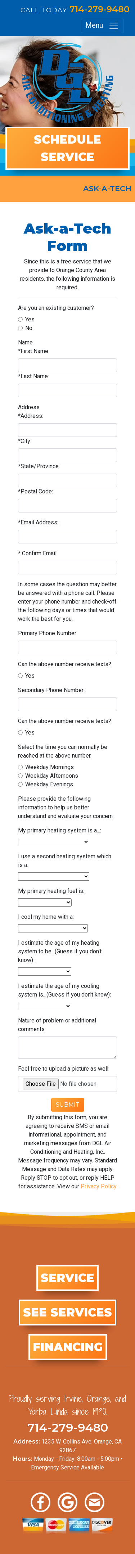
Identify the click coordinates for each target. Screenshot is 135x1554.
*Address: (30, 415)
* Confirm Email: (38, 553)
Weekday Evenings (49, 784)
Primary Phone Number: (47, 633)
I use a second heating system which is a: (64, 860)
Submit (68, 1104)
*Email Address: (38, 522)
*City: (24, 441)
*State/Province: (39, 466)
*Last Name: (33, 376)
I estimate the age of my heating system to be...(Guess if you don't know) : (60, 951)
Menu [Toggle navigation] (102, 26)
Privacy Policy (99, 1186)
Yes (30, 319)
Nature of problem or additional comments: (57, 1025)
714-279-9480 (99, 9)
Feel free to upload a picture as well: (63, 1068)
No (28, 328)
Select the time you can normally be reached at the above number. (62, 751)
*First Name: (33, 351)
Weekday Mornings (49, 767)
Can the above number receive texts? (64, 664)
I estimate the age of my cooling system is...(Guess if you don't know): (64, 990)
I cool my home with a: (46, 916)
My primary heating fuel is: (51, 890)
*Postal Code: (35, 491)
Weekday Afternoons (51, 775)
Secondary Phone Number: (51, 690)
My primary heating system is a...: (59, 830)
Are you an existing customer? (56, 307)
